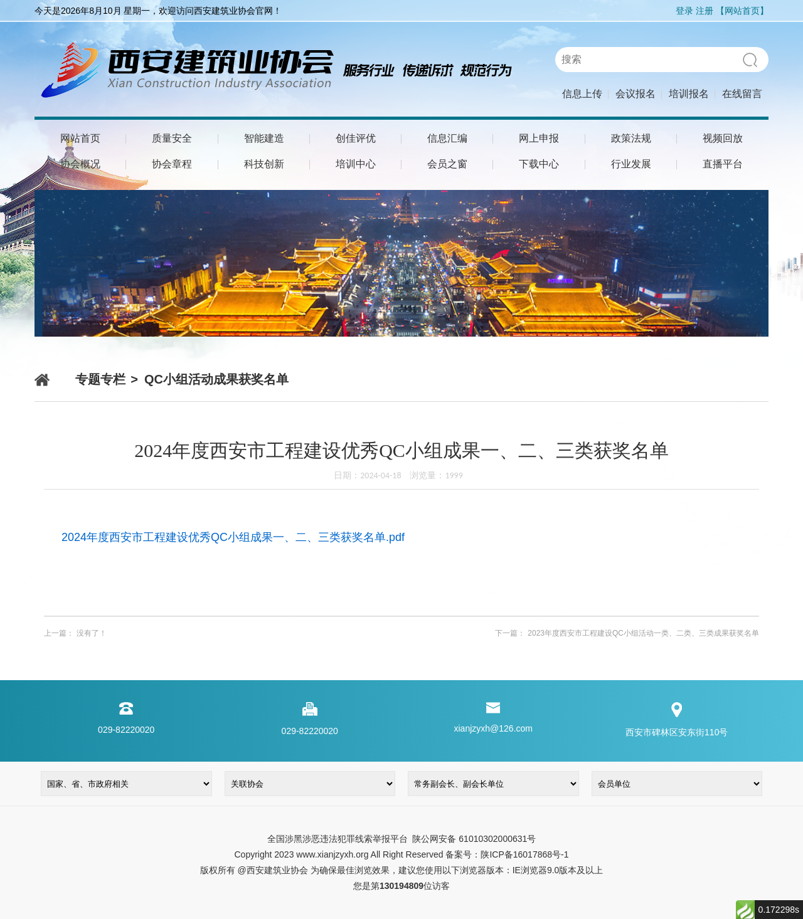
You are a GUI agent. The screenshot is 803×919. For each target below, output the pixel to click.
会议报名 (635, 93)
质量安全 (172, 138)
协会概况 (80, 164)
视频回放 (723, 138)
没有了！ (92, 633)
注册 (704, 11)
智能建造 (264, 138)
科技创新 (264, 164)
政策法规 (631, 138)
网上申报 (539, 138)
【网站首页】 (742, 11)
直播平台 (723, 164)
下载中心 (539, 164)
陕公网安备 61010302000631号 (473, 839)
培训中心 (356, 164)
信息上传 (582, 93)
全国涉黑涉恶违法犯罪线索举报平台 (337, 839)
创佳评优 (356, 138)
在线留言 (742, 93)
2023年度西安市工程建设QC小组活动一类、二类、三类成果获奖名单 (643, 633)
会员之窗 (447, 164)
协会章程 (172, 164)
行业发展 (631, 164)
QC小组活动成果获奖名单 (216, 379)
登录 (684, 11)
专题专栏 (100, 379)
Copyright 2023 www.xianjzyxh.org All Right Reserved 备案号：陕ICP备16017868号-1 (401, 854)
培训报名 (689, 93)
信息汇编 (447, 138)
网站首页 (80, 138)
